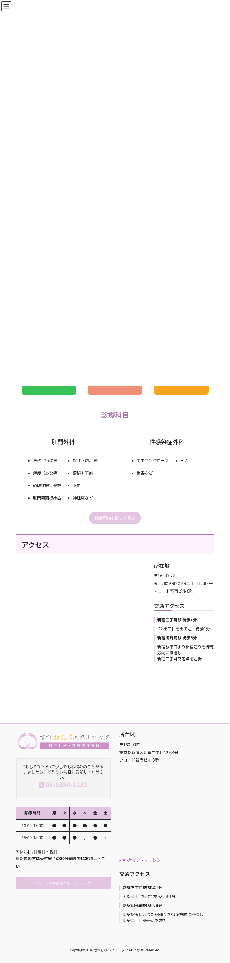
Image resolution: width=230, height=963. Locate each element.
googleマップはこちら (139, 860)
